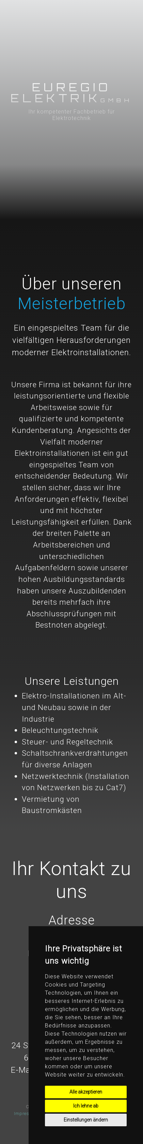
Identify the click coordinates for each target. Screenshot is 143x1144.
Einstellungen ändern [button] (86, 1120)
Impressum (26, 1113)
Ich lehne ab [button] (85, 1106)
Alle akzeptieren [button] (85, 1092)
